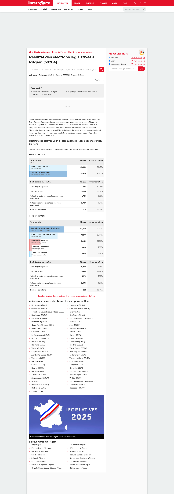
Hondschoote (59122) (40, 338)
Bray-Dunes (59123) (39, 328)
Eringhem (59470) (76, 365)
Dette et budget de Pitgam (42, 465)
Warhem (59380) (38, 358)
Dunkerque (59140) (39, 305)
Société (43, 9)
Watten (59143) (37, 348)
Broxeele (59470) (76, 368)
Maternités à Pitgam (39, 451)
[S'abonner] (127, 68)
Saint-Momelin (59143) (78, 371)
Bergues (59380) (38, 342)
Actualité (113, 58)
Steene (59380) (62, 75)
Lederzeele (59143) (77, 342)
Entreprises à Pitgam (78, 461)
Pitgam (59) (36, 445)
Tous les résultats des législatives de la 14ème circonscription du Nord (66, 296)
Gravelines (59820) (39, 308)
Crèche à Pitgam (38, 455)
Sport (77, 3)
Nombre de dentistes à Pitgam (82, 458)
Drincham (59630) (46, 75)
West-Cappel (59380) (78, 348)
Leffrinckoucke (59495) (40, 335)
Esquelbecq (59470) (39, 351)
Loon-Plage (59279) (39, 318)
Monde (80, 9)
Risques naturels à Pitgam (80, 455)
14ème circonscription (84, 52)
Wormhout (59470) (39, 322)
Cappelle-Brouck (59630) (79, 308)
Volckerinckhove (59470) (79, 358)
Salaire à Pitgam (38, 458)
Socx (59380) (74, 325)
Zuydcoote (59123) (38, 375)
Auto (114, 3)
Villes (88, 9)
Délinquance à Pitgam (78, 448)
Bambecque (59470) (77, 328)
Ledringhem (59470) (77, 355)
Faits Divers (56, 9)
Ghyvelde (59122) (38, 332)
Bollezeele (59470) (38, 388)
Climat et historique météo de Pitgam (47, 468)
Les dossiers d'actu (117, 64)
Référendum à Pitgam (78, 468)
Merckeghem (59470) (78, 351)
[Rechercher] (134, 9)
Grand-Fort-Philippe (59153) (42, 325)
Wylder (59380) (75, 378)
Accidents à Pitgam (77, 445)
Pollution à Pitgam (77, 451)
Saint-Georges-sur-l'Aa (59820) (81, 381)
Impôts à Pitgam (38, 461)
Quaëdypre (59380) (77, 315)
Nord (70, 52)
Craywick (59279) (76, 338)
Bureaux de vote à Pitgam (42, 94)
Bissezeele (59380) (77, 388)
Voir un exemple (138, 58)
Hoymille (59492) (38, 345)
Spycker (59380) (38, 365)
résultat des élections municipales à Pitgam (76, 133)
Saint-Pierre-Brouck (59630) (81, 318)
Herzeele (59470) (38, 371)
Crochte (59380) (77, 75)
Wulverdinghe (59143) (78, 375)
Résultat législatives (41, 52)
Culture (90, 3)
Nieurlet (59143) (75, 322)
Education (68, 9)
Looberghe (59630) (77, 305)
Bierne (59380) (37, 368)
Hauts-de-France (59, 52)
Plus (126, 3)
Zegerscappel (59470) (40, 378)
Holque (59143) (75, 335)
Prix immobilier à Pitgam (79, 465)
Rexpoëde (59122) (38, 361)
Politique (32, 9)
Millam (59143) (75, 332)
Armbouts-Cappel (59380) (42, 355)
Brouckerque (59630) (40, 385)
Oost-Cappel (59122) (77, 361)
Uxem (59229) (37, 381)
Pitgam (71, 92)
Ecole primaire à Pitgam (41, 448)
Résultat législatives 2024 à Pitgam (45, 92)
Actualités (62, 3)
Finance (103, 3)
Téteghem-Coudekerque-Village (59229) (47, 312)
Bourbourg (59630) (39, 315)
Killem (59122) (75, 312)
